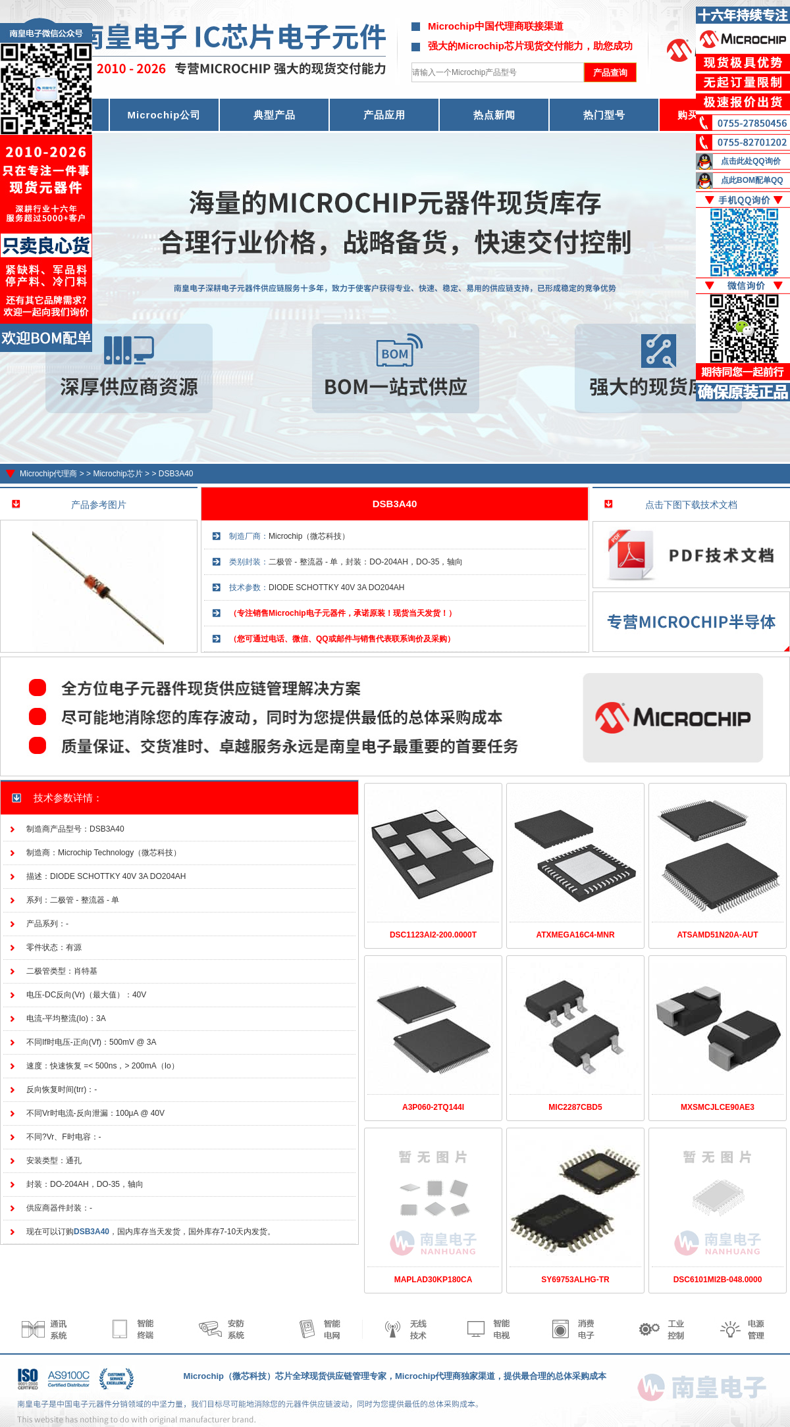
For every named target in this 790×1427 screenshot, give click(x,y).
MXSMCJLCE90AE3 (717, 1107)
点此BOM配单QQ (752, 180)
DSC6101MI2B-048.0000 (717, 1279)
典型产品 (274, 114)
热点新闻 (494, 114)
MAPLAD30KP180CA (433, 1279)
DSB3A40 (176, 473)
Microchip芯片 (117, 473)
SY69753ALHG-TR (575, 1279)
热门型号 (604, 114)
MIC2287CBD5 (575, 1107)
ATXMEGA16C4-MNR (575, 934)
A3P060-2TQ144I (433, 1107)
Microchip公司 (164, 114)
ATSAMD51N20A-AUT (717, 934)
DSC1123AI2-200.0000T (433, 934)
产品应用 (384, 114)
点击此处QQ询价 (751, 161)
